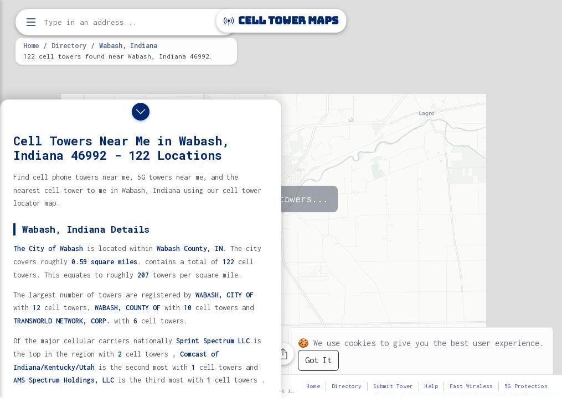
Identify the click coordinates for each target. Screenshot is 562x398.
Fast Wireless (471, 386)
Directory (68, 45)
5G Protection (526, 386)
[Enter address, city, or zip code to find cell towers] (127, 22)
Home (31, 45)
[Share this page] (283, 354)
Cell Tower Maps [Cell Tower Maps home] (281, 20)
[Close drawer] (140, 112)
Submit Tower (393, 386)
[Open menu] (31, 22)
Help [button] (431, 386)
